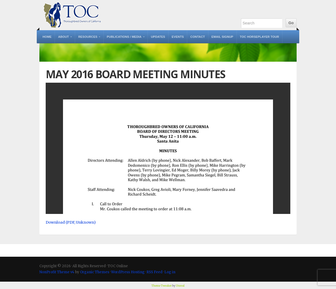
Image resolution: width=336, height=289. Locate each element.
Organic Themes (94, 272)
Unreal (180, 285)
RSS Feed (154, 272)
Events (178, 36)
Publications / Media (124, 36)
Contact (197, 36)
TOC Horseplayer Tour (259, 36)
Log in (169, 272)
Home (47, 36)
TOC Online (72, 15)
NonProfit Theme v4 (56, 272)
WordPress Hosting (128, 272)
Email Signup (222, 36)
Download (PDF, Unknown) (71, 222)
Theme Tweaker (161, 285)
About (63, 36)
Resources (87, 36)
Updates (158, 36)
